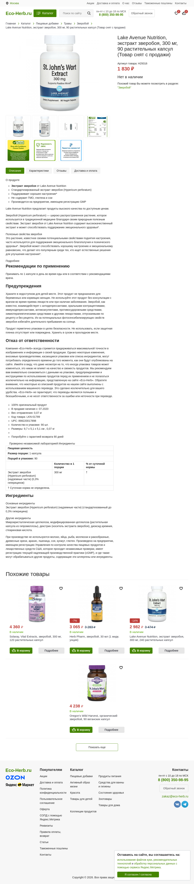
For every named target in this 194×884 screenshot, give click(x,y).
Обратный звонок (142, 13)
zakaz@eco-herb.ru (175, 796)
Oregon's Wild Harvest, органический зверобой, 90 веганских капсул (93, 717)
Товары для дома (109, 805)
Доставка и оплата (108, 3)
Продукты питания (110, 776)
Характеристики (39, 170)
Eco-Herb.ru (19, 13)
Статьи (44, 842)
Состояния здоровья (111, 792)
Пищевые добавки (81, 776)
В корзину (23, 650)
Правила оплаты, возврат (50, 833)
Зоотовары (105, 798)
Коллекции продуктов (83, 811)
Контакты (180, 3)
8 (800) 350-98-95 (111, 14)
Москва (14, 3)
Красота (75, 792)
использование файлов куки (134, 859)
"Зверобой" (124, 87)
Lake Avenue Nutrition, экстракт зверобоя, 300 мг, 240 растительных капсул (157, 638)
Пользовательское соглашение (51, 800)
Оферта (45, 809)
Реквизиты (46, 825)
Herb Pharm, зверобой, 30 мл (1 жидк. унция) (94, 638)
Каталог (47, 13)
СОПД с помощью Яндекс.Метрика (51, 817)
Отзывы (137, 3)
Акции (90, 3)
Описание (15, 170)
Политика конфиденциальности (53, 790)
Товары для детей (81, 798)
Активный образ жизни (80, 784)
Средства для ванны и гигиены (111, 784)
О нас (125, 3)
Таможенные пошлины (158, 3)
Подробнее (51, 650)
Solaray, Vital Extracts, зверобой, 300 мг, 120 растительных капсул (36, 638)
